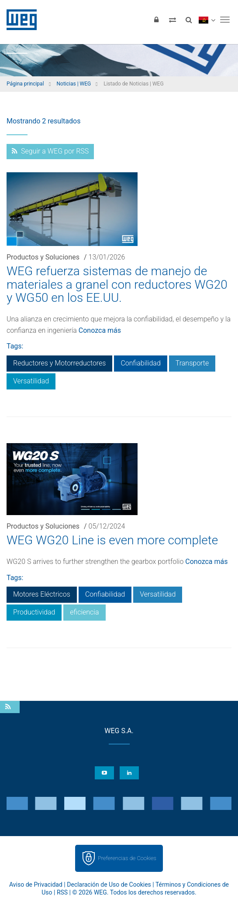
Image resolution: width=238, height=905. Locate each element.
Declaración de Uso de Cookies (109, 884)
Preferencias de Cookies (127, 858)
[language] (206, 19)
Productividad (34, 612)
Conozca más (100, 330)
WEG (18, 19)
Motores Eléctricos (41, 594)
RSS (62, 892)
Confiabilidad (140, 363)
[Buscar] (188, 19)
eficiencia (84, 612)
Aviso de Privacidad (35, 884)
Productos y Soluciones (43, 257)
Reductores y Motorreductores (59, 363)
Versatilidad (31, 381)
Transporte (192, 363)
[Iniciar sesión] (156, 19)
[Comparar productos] (172, 19)
